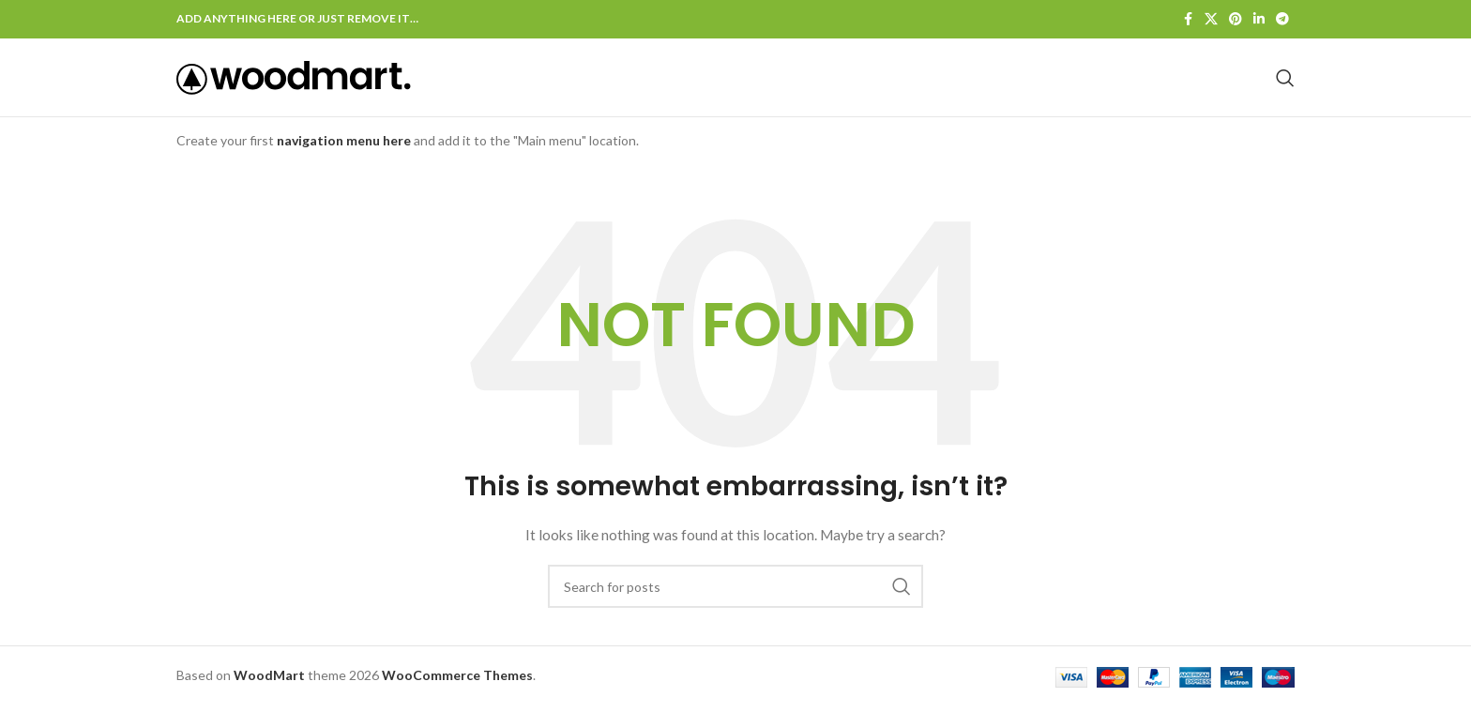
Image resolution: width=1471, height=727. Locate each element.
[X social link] (1211, 20)
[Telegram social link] (1282, 20)
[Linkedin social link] (1259, 20)
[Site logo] (293, 87)
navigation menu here (344, 161)
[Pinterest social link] (1235, 20)
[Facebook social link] (1187, 20)
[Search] (1285, 88)
